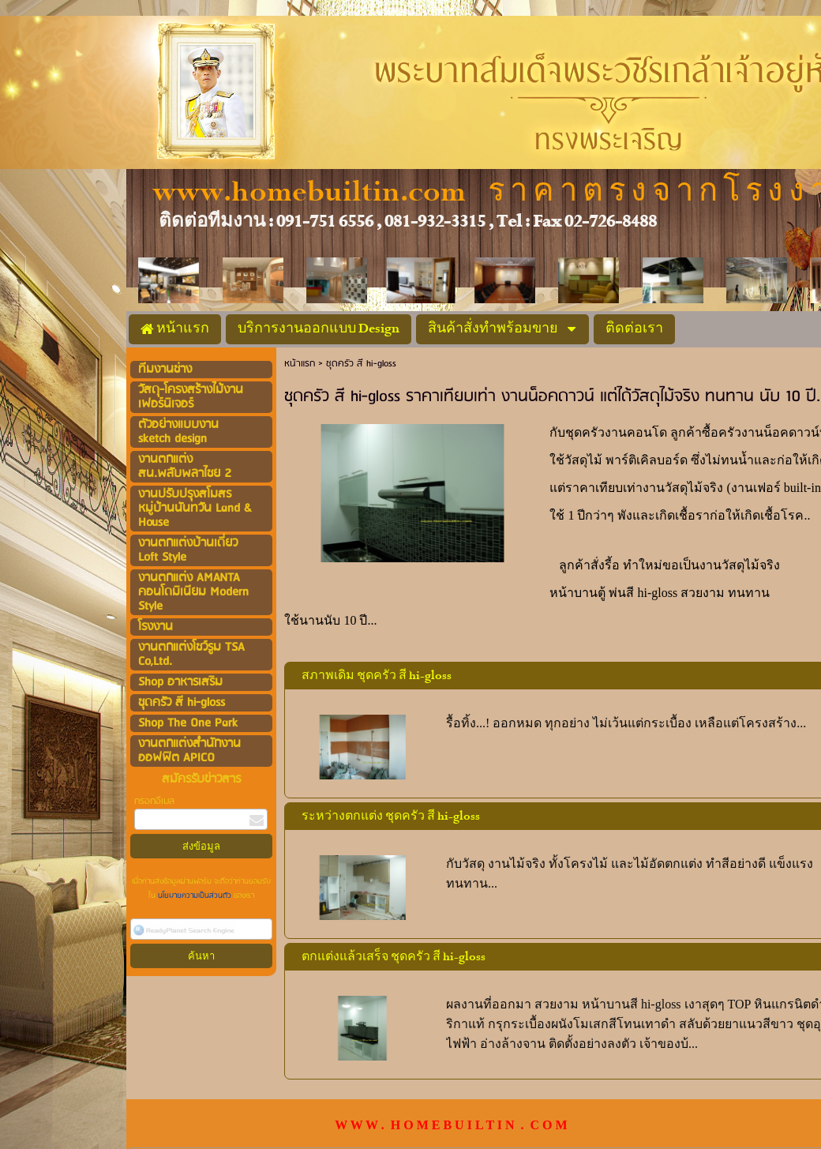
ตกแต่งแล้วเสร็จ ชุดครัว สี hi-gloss (393, 957)
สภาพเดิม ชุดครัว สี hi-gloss (377, 675)
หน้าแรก (299, 363)
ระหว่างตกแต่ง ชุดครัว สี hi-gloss (391, 816)
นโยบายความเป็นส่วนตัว (195, 895)
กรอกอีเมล (154, 801)
